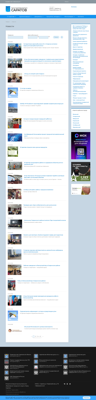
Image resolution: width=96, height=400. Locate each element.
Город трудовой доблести (80, 41)
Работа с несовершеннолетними (79, 90)
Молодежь (76, 65)
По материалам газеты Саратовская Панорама (79, 83)
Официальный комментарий (80, 81)
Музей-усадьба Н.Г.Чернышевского (78, 68)
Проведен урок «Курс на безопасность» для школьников (39, 205)
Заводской (76, 118)
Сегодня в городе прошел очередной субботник (37, 119)
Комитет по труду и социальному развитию (79, 52)
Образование (76, 78)
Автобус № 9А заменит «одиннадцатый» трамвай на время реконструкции (41, 103)
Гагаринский (76, 116)
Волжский (75, 114)
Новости (14, 21)
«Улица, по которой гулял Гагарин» (34, 73)
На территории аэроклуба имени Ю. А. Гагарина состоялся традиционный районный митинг (40, 44)
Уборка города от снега (79, 98)
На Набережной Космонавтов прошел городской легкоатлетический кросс (44, 135)
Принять (86, 397)
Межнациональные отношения (78, 62)
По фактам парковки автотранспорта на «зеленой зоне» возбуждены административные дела (43, 251)
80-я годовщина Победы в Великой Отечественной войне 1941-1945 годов (80, 27)
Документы (38, 16)
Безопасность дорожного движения (80, 35)
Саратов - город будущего (80, 93)
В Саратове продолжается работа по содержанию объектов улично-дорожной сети (43, 163)
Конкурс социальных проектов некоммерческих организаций (80, 56)
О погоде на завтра (25, 88)
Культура (75, 59)
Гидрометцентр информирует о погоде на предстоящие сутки (38, 311)
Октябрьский (76, 125)
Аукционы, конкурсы (53, 16)
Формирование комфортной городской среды (81, 103)
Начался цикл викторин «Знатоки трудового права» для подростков (43, 235)
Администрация (24, 16)
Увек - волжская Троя (79, 100)
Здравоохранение (78, 49)
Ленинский (76, 123)
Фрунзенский (76, 127)
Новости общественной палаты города (79, 73)
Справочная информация (12, 1)
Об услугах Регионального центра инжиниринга (38, 326)
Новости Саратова (78, 76)
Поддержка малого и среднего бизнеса (79, 87)
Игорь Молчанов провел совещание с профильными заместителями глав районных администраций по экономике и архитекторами (44, 60)
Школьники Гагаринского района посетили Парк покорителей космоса (45, 220)
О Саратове (11, 16)
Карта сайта (15, 390)
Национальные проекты (79, 71)
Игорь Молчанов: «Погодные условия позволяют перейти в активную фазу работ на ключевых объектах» (44, 176)
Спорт (74, 95)
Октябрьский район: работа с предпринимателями (38, 189)
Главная (7, 21)
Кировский (76, 120)
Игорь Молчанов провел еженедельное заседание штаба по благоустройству (40, 297)
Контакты (81, 16)
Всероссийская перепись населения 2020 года (80, 38)
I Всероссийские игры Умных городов (81, 31)
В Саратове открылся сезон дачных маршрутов (33, 147)
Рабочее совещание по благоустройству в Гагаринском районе (41, 265)
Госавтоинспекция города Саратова (80, 44)
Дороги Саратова (77, 47)
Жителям (74, 7)
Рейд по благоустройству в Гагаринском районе (31, 281)
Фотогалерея (68, 16)
